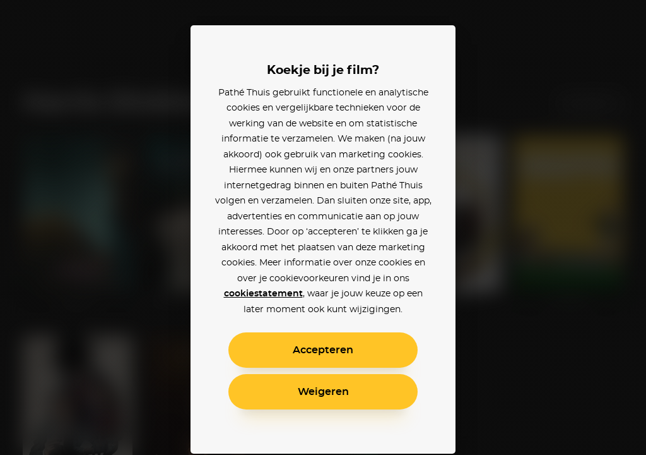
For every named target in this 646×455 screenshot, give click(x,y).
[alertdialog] (323, 227)
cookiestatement (263, 293)
